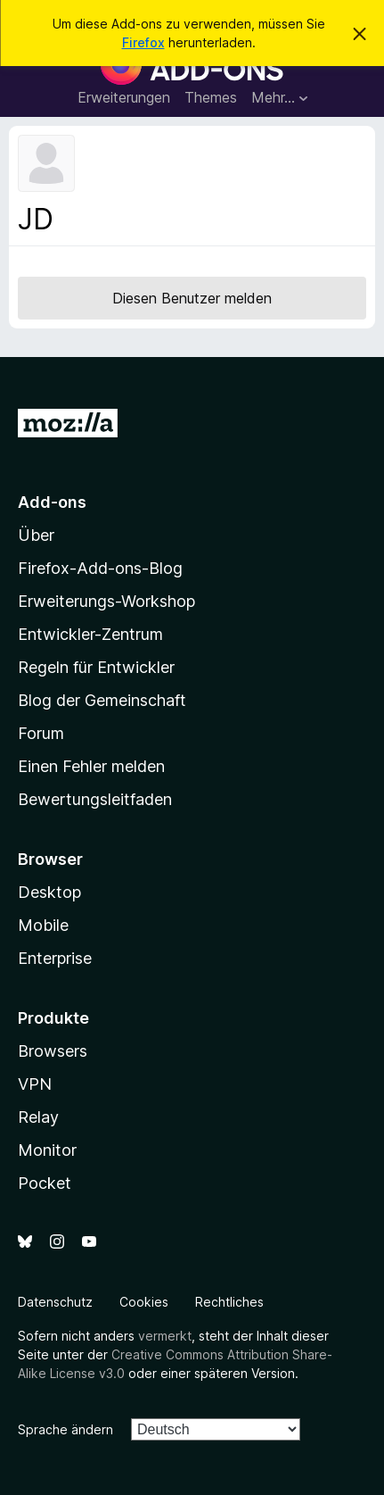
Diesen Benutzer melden (192, 298)
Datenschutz (55, 1301)
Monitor (47, 1150)
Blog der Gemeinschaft (102, 700)
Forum (41, 733)
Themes (210, 97)
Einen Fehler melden (91, 766)
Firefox (143, 42)
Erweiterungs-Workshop (106, 601)
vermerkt (165, 1335)
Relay (38, 1117)
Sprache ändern (65, 1429)
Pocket (44, 1183)
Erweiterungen (124, 97)
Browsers (52, 1051)
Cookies (143, 1301)
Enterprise (55, 958)
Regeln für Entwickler (96, 667)
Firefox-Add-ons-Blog (100, 568)
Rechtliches (229, 1301)
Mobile (43, 925)
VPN (35, 1084)
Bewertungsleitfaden (95, 799)
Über (36, 535)
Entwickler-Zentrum (90, 634)
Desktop (49, 892)
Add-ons (52, 502)
